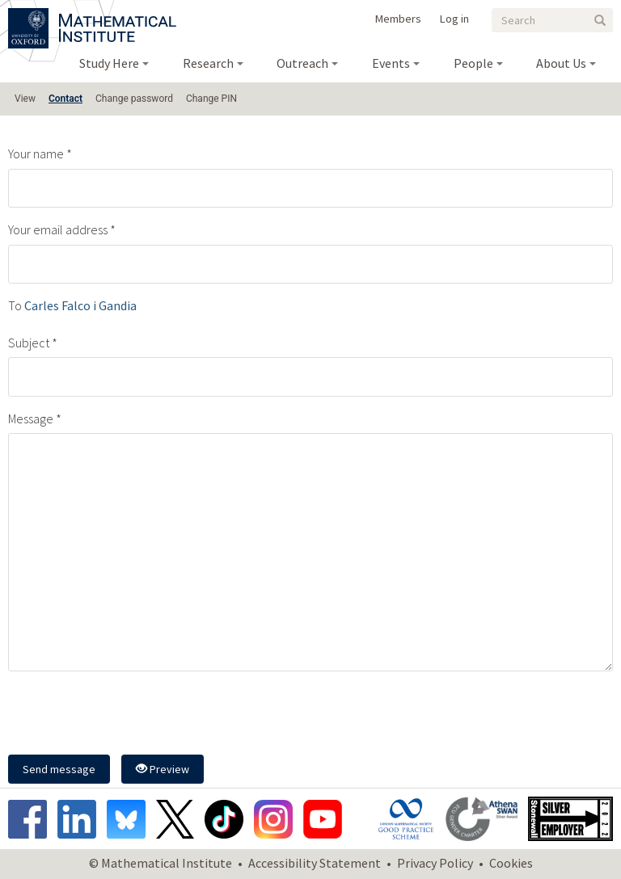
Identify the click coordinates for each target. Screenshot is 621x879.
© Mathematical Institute (160, 863)
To (15, 305)
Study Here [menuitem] (109, 63)
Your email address (58, 229)
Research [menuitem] (208, 63)
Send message (59, 769)
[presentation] (131, 715)
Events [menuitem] (391, 63)
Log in (454, 18)
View (25, 98)
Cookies (511, 863)
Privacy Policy (435, 863)
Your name (36, 153)
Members (398, 18)
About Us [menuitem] (561, 63)
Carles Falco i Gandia (80, 305)
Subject (28, 342)
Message (30, 418)
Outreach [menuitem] (302, 63)
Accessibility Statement (314, 863)
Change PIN (211, 98)
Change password (134, 98)
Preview (162, 769)
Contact (65, 98)
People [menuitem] (473, 63)
